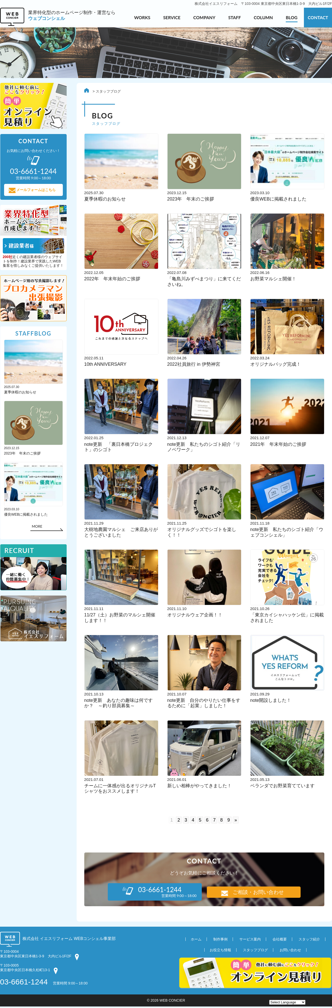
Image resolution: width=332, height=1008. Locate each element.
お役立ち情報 (220, 951)
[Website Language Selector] (287, 1002)
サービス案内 (250, 940)
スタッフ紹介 (309, 940)
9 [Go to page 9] (229, 821)
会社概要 (279, 940)
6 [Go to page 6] (207, 821)
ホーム (196, 940)
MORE (37, 527)
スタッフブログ (255, 951)
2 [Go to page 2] (178, 821)
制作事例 (220, 940)
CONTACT (318, 17)
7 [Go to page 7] (214, 821)
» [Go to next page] (236, 821)
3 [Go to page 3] (186, 821)
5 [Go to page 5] (200, 821)
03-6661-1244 (24, 983)
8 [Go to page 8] (221, 821)
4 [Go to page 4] (193, 821)
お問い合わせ (290, 951)
